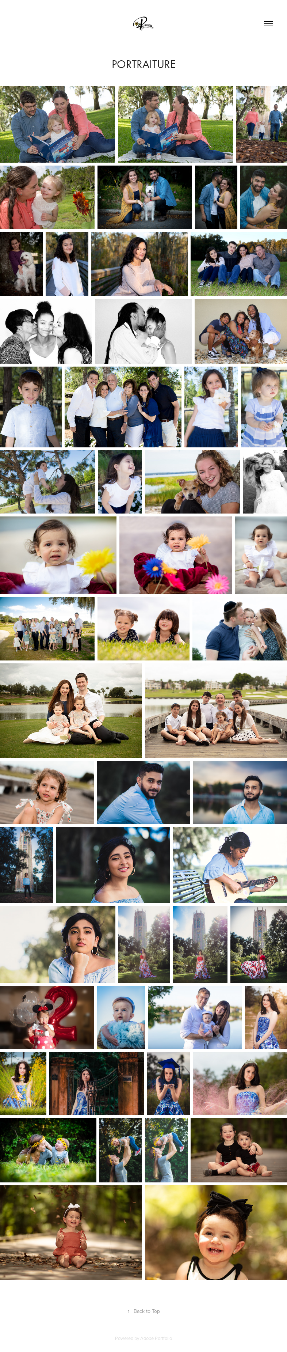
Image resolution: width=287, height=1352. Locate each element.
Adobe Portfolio (156, 1338)
